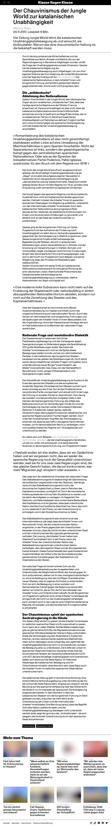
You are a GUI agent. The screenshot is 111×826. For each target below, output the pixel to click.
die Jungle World (66, 77)
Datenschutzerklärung (42, 823)
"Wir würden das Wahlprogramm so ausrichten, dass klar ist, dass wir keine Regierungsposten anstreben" (95, 768)
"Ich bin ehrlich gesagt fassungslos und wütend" (14, 810)
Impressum (26, 823)
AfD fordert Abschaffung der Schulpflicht (66, 810)
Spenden (16, 823)
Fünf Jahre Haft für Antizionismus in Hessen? (13, 764)
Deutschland (28, 726)
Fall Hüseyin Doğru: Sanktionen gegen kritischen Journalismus (40, 811)
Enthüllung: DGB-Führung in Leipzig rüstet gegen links (93, 810)
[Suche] (9, 2)
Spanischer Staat (44, 726)
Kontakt (6, 823)
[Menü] (4, 2)
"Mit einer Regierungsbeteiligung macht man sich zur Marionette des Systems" (68, 766)
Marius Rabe (22, 28)
